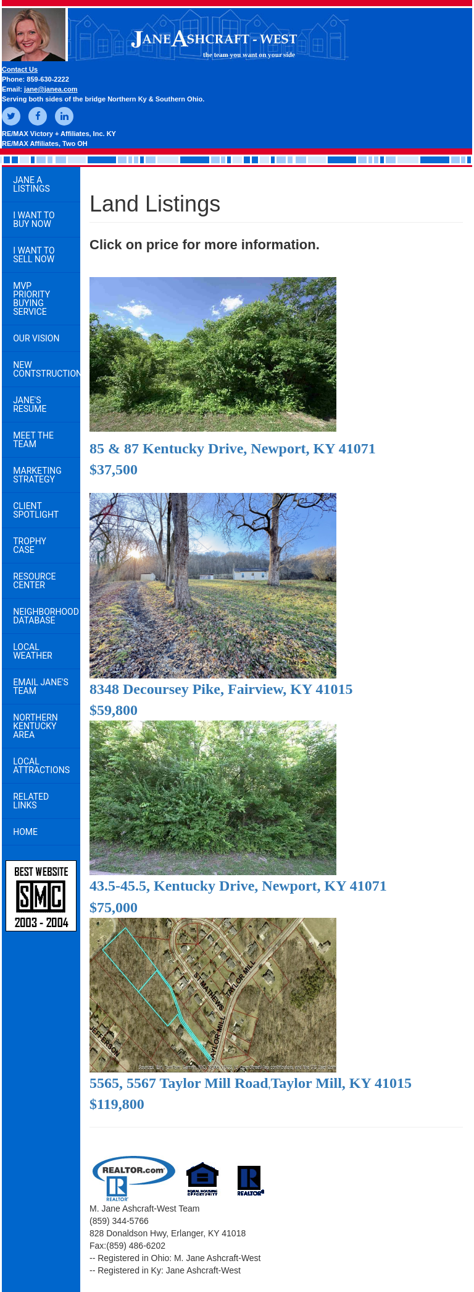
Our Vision (36, 338)
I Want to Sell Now (33, 255)
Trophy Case (29, 545)
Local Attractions (41, 765)
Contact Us (20, 69)
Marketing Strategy (37, 475)
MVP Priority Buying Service (31, 299)
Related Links (31, 801)
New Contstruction (46, 369)
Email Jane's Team (41, 686)
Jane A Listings (31, 184)
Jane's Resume (29, 404)
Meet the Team (33, 439)
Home (25, 832)
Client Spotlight (36, 510)
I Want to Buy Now (33, 219)
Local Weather (32, 651)
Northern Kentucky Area (35, 726)
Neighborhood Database (46, 616)
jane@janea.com (51, 89)
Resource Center (34, 580)
